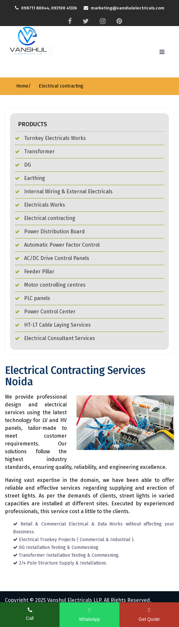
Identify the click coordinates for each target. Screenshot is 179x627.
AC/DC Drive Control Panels (52, 258)
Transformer (35, 151)
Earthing (30, 178)
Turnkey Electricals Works (50, 138)
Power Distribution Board (50, 231)
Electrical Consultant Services (55, 338)
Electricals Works (40, 205)
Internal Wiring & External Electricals (64, 191)
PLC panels (32, 298)
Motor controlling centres (50, 285)
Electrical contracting (60, 86)
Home (22, 86)
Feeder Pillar (34, 271)
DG (23, 165)
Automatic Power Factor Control (57, 245)
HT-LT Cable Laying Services (53, 325)
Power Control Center (45, 311)
